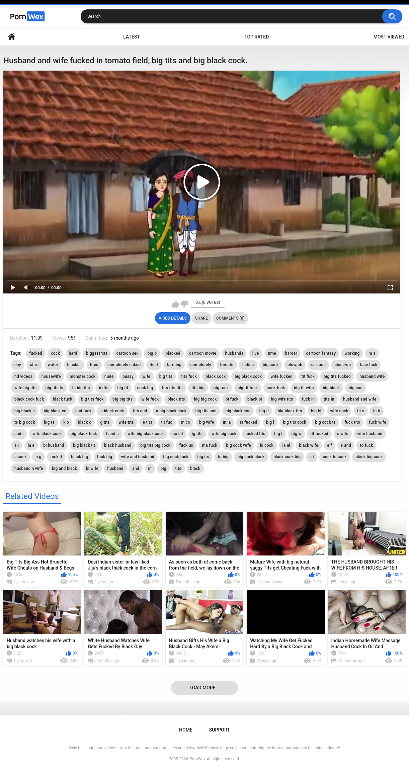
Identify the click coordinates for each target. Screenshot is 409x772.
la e (31, 445)
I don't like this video (184, 304)
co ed (178, 433)
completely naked (124, 364)
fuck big (104, 456)
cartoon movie (202, 353)
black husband (118, 445)
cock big (145, 387)
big (163, 468)
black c (84, 422)
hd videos (23, 376)
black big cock (369, 456)
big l (270, 422)
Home (11, 37)
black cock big (287, 456)
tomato (226, 364)
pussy (128, 376)
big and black (64, 468)
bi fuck (232, 399)
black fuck (62, 399)
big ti (264, 411)
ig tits (197, 433)
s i (312, 456)
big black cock (248, 376)
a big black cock (171, 411)
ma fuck (209, 445)
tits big (197, 387)
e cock (20, 456)
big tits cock (294, 422)
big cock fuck (176, 456)
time (272, 353)
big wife (206, 422)
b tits (103, 387)
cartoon (318, 364)
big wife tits (282, 399)
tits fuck (188, 376)
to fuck (366, 445)
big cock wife (238, 445)
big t (278, 433)
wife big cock (224, 433)
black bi (254, 399)
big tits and (206, 411)
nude (109, 376)
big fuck (221, 387)
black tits (176, 399)
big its (203, 456)
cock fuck (276, 387)
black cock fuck (29, 399)
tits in (329, 399)
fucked (35, 353)
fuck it (56, 456)
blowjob (295, 364)
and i (18, 433)
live (255, 353)
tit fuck (308, 376)
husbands (234, 353)
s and (346, 445)
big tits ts (54, 387)
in (150, 468)
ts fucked (248, 422)
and (135, 468)
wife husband (369, 433)
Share (201, 318)
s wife (342, 433)
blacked (173, 353)
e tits (147, 422)
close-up (343, 364)
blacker (74, 364)
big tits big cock (155, 445)
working (352, 353)
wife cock (339, 411)
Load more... (205, 687)
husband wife (372, 376)
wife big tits (25, 387)
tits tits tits (172, 387)
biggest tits (96, 353)
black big (79, 456)
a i (16, 445)
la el (286, 445)
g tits (105, 422)
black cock (216, 376)
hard (73, 353)
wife (147, 376)
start (34, 364)
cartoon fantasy (321, 353)
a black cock (112, 411)
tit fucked (319, 433)
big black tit (84, 445)
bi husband (54, 445)
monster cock (82, 376)
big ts (49, 422)
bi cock (266, 445)
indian (248, 364)
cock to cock (334, 456)
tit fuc (166, 422)
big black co (55, 411)
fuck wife (377, 422)
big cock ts (325, 422)
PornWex (197, 759)
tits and (140, 411)
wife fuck (150, 399)
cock (55, 353)
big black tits (290, 411)
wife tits (126, 422)
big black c (24, 411)
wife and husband (137, 456)
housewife (51, 376)
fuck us (186, 445)
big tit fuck (248, 387)
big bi (316, 411)
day (17, 364)
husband (115, 468)
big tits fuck (92, 399)
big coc (355, 387)
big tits (165, 376)
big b (152, 353)
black (195, 468)
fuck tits (352, 422)
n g (38, 456)
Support (219, 730)
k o (66, 422)
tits (178, 468)
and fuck (83, 411)
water (53, 364)
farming (174, 364)
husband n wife (28, 468)
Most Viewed (389, 36)
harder (291, 353)
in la (227, 422)
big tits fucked (337, 376)
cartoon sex (127, 353)
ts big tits (81, 387)
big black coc (238, 411)
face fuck (369, 364)
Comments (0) (230, 318)
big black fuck (84, 433)
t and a (112, 433)
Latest (131, 36)
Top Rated (256, 36)
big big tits (122, 399)
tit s (360, 411)
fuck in (308, 399)
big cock (271, 364)
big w (297, 433)
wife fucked (282, 376)
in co (185, 422)
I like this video (175, 304)
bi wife (92, 468)
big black (331, 387)
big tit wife (304, 387)
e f (329, 445)
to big (223, 456)
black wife (308, 445)
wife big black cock (146, 433)
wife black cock (47, 433)
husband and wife (359, 399)
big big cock (205, 399)
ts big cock (24, 422)
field (154, 364)
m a (372, 353)
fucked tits (255, 433)
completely (200, 364)
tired (94, 364)
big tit (122, 387)
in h (376, 411)
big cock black (250, 456)
